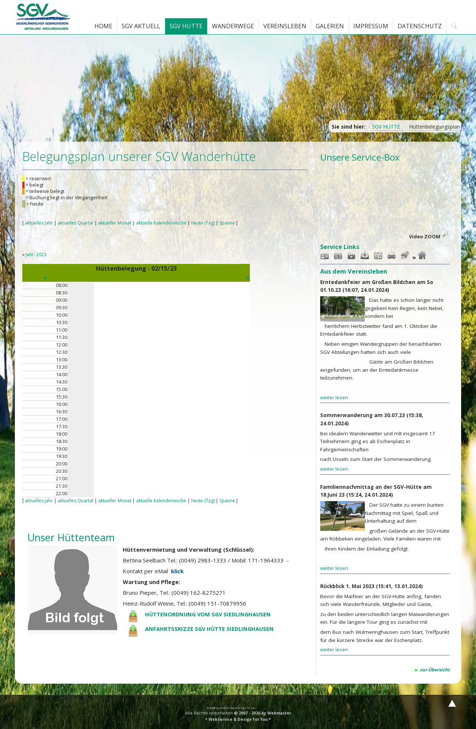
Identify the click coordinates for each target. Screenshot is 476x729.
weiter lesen (334, 397)
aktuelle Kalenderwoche (167, 223)
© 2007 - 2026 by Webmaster (262, 712)
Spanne (237, 223)
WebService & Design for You (237, 707)
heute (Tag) (211, 223)
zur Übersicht (435, 669)
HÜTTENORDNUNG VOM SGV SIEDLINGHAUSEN (209, 614)
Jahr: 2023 (36, 254)
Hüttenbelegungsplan (434, 126)
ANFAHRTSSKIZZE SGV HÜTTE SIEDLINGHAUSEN (210, 628)
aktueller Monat (118, 223)
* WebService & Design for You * (238, 718)
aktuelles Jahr (39, 223)
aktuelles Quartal (77, 223)
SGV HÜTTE (387, 126)
